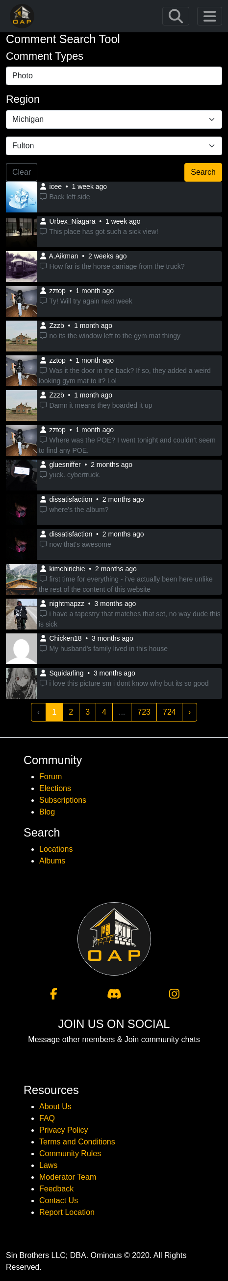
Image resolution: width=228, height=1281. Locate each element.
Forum (50, 776)
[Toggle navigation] (175, 16)
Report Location (67, 1212)
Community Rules (70, 1153)
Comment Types (44, 56)
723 (144, 712)
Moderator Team (67, 1177)
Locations (56, 849)
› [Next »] (189, 712)
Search (203, 172)
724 (169, 712)
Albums (52, 861)
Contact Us (58, 1200)
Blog (47, 812)
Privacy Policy (63, 1130)
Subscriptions (62, 800)
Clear (21, 172)
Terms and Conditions (77, 1142)
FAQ (47, 1118)
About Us (55, 1106)
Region (23, 99)
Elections (55, 788)
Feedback (56, 1189)
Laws (48, 1165)
